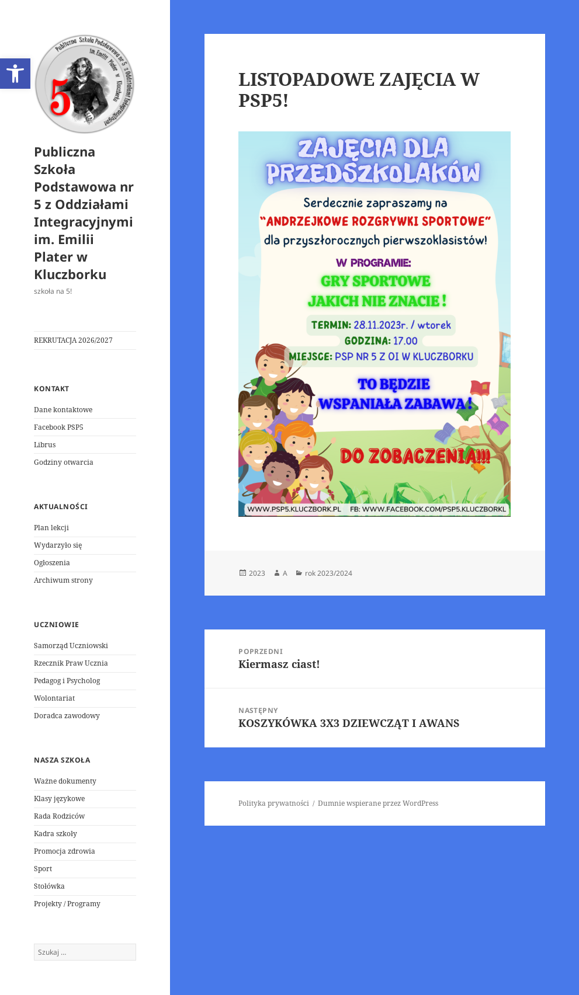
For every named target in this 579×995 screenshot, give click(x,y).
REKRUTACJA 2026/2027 (73, 340)
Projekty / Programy (67, 904)
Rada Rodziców (59, 816)
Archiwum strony (63, 580)
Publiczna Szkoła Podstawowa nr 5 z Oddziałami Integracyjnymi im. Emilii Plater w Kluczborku (84, 212)
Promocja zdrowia (64, 851)
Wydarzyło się (58, 545)
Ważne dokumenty (65, 781)
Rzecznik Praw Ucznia (71, 663)
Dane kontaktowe (63, 410)
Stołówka (49, 886)
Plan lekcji (51, 528)
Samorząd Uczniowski (71, 645)
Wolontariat (54, 698)
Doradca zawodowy (67, 716)
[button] (15, 73)
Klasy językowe (59, 798)
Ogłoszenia (52, 563)
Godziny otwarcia (63, 462)
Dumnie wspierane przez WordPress (378, 803)
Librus (45, 445)
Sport (43, 869)
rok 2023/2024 (328, 573)
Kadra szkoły (55, 834)
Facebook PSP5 (59, 427)
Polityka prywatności (273, 803)
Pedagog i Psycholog (67, 681)
